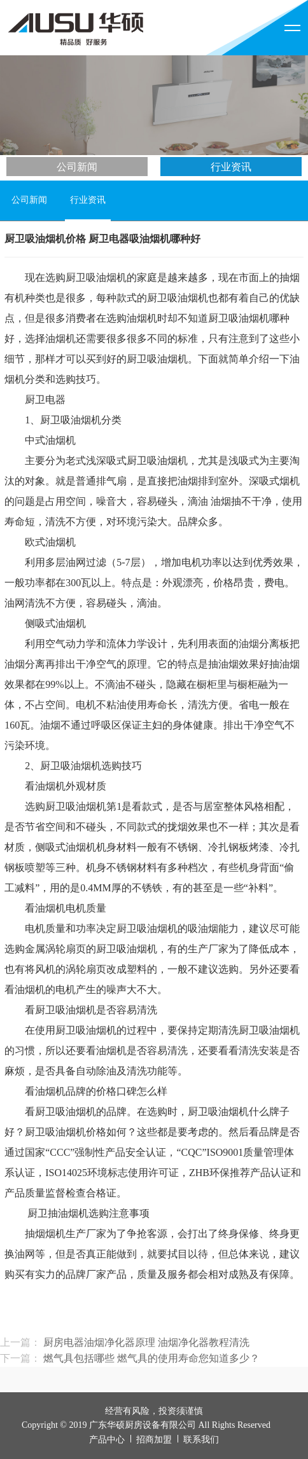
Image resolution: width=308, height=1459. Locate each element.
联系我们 (201, 1439)
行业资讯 (231, 166)
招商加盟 (154, 1439)
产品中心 (107, 1439)
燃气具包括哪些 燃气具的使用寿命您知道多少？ (151, 1358)
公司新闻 (77, 166)
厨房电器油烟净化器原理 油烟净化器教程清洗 (146, 1342)
